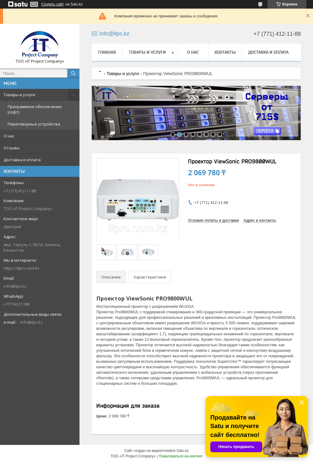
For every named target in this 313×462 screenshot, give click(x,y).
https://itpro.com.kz (21, 268)
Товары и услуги (19, 94)
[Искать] (73, 73)
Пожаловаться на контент (180, 456)
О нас (9, 136)
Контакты (225, 52)
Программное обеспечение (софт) (35, 109)
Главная (107, 52)
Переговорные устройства (34, 124)
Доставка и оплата (22, 159)
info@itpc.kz (15, 286)
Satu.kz (182, 451)
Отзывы (12, 148)
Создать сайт (52, 4)
